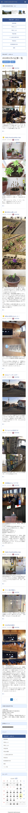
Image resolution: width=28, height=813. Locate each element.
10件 (12, 61)
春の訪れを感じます (11, 212)
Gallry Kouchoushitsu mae (13, 137)
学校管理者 (15, 68)
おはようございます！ (11, 375)
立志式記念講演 (9, 625)
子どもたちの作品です (11, 430)
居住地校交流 (9, 66)
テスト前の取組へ (10, 590)
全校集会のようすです (11, 483)
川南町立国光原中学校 (10, 2)
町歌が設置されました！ (12, 316)
